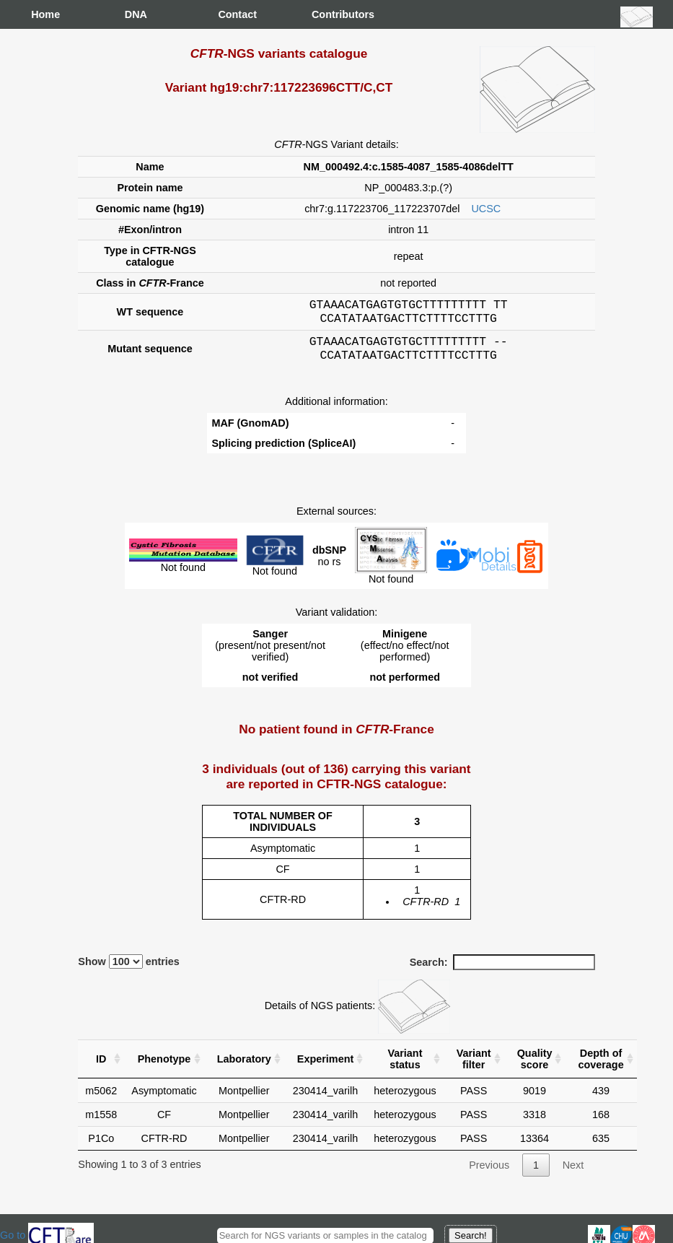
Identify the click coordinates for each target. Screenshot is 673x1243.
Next (573, 1173)
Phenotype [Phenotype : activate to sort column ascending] (164, 1067)
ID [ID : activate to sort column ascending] (101, 1067)
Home (45, 14)
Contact (232, 14)
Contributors (326, 14)
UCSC (486, 208)
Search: (502, 971)
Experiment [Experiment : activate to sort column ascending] (325, 1067)
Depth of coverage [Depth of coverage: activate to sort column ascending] (600, 1067)
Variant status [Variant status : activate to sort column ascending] (404, 1067)
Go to (47, 1235)
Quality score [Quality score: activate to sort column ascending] (535, 1067)
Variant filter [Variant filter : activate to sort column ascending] (474, 1067)
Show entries (129, 970)
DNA (136, 14)
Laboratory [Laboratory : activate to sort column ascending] (244, 1067)
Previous (489, 1173)
